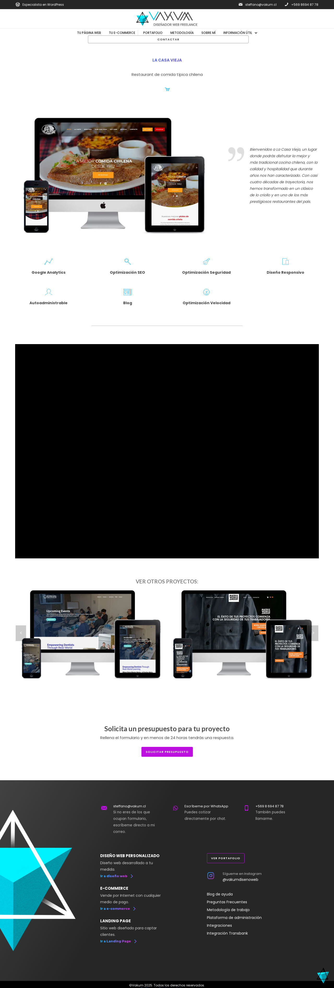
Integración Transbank (227, 933)
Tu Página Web (89, 33)
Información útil (237, 33)
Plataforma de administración (234, 917)
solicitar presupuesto (167, 752)
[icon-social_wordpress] (18, 4)
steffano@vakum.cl (261, 4)
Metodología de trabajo (228, 909)
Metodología (182, 33)
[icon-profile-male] (48, 292)
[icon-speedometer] (206, 292)
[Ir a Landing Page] (118, 941)
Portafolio (153, 33)
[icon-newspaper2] (127, 292)
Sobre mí (208, 33)
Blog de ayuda (220, 894)
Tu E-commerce (122, 33)
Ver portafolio (225, 858)
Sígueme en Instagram (242, 873)
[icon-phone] (286, 4)
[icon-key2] (206, 261)
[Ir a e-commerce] (117, 908)
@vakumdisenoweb (240, 879)
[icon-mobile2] (285, 261)
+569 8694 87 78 (304, 4)
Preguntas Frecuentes (227, 902)
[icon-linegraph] (48, 261)
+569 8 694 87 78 (269, 806)
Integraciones (219, 925)
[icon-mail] (240, 4)
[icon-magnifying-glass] (127, 261)
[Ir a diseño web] (116, 876)
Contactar (168, 39)
